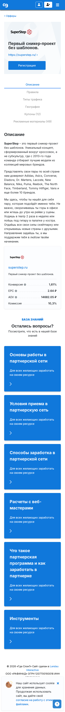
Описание (32, 84)
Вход (39, 4)
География (32, 106)
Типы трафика (32, 99)
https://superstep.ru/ (23, 55)
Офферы (10, 15)
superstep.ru (18, 267)
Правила (32, 92)
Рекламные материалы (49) (33, 121)
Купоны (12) (32, 114)
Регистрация (48, 4)
